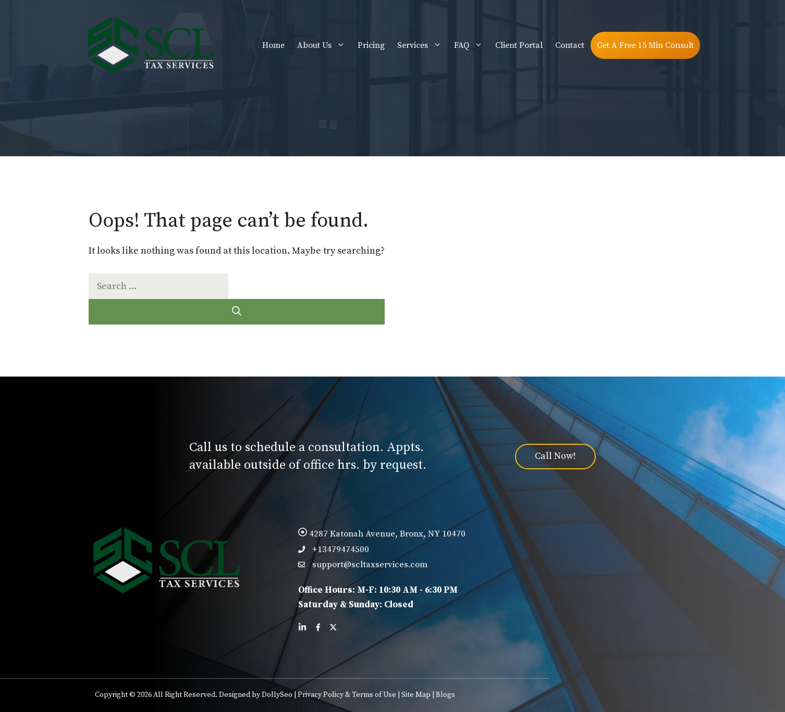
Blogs (445, 694)
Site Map (416, 694)
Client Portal (519, 45)
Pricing (371, 45)
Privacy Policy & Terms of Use (347, 694)
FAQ (471, 45)
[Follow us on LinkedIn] (302, 627)
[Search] (237, 311)
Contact (569, 45)
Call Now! (555, 456)
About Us (324, 45)
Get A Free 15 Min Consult (645, 45)
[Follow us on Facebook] (318, 627)
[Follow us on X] (333, 627)
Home (273, 45)
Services (422, 45)
